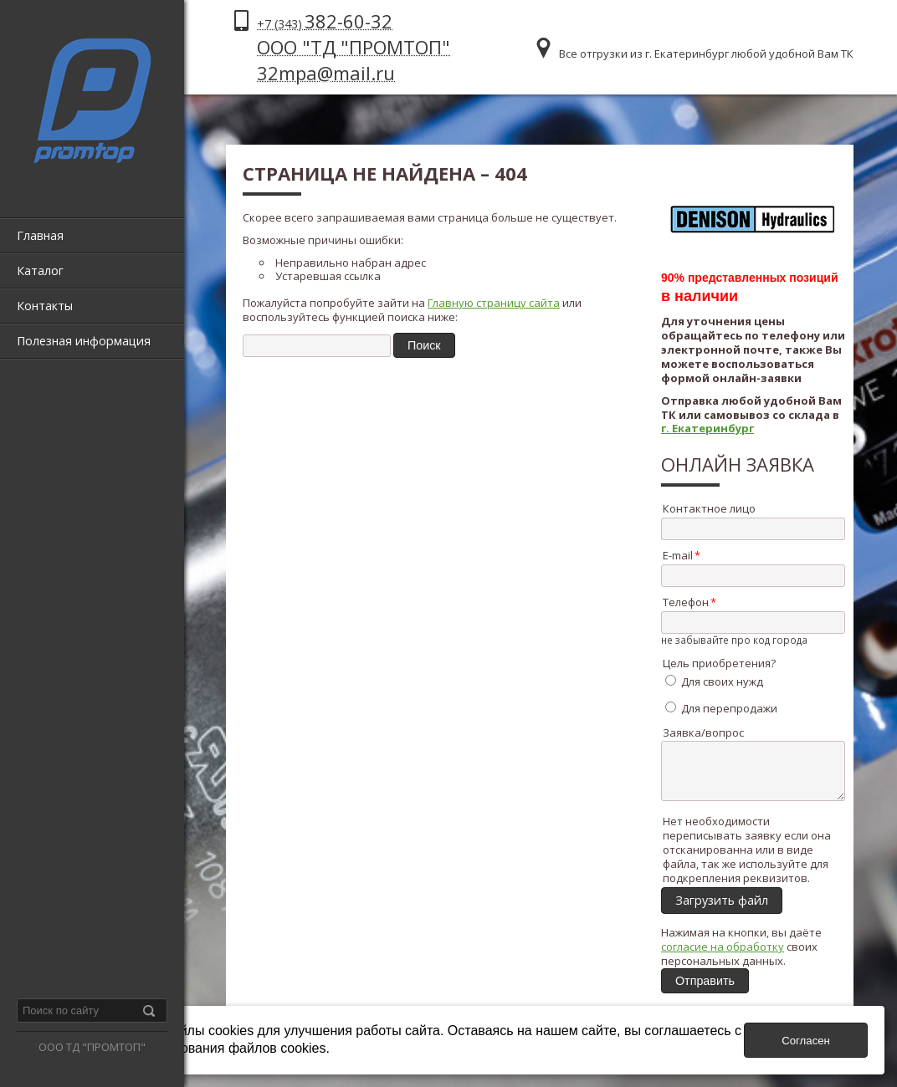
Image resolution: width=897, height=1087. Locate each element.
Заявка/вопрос (703, 732)
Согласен (806, 1040)
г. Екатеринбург (707, 428)
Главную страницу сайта (494, 302)
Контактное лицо (709, 508)
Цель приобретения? (719, 663)
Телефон (686, 602)
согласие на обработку (722, 956)
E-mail (678, 555)
